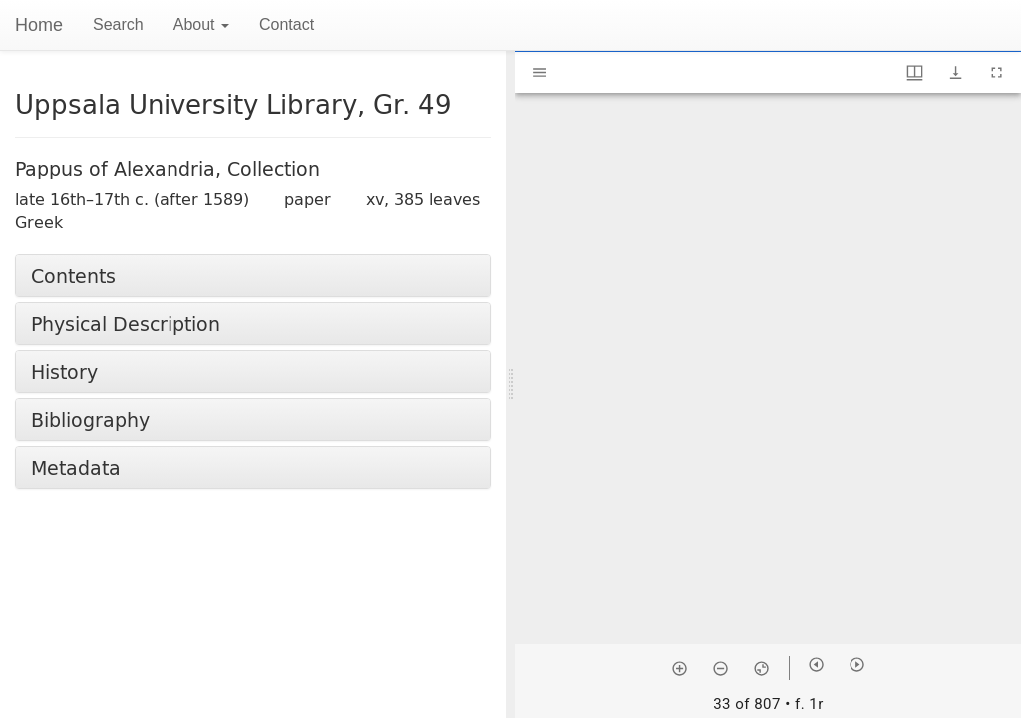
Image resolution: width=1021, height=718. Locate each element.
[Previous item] (816, 664)
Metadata (76, 467)
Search (118, 24)
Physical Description (125, 323)
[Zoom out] (720, 668)
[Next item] (857, 664)
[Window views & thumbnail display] (914, 72)
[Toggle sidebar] (539, 72)
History (64, 371)
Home (39, 25)
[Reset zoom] (761, 668)
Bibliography (90, 419)
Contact (286, 24)
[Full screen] (996, 72)
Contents (73, 275)
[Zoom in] (679, 668)
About (201, 24)
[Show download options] (955, 72)
